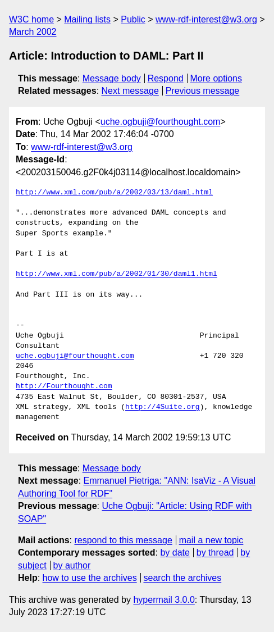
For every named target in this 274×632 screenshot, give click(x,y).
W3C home (31, 19)
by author (72, 565)
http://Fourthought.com (64, 386)
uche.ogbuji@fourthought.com (161, 121)
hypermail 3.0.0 (163, 599)
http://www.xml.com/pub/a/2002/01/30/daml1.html (116, 274)
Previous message (203, 91)
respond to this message (123, 540)
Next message (130, 91)
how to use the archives (90, 578)
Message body (112, 78)
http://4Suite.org (162, 407)
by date (174, 552)
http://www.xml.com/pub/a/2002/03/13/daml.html (114, 193)
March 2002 (33, 32)
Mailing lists (87, 19)
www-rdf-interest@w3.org (206, 19)
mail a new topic (211, 540)
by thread (215, 552)
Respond (166, 78)
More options (216, 78)
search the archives (183, 578)
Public (133, 19)
